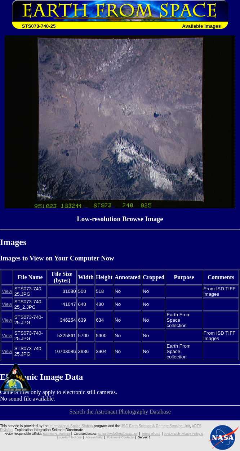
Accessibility (93, 437)
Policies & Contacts (120, 437)
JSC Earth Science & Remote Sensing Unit (155, 426)
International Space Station (71, 426)
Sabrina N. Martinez (56, 434)
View (7, 291)
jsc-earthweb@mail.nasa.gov (118, 434)
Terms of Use (151, 434)
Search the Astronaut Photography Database (120, 411)
